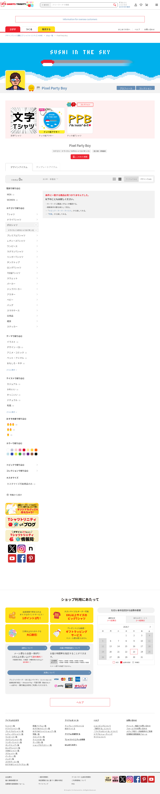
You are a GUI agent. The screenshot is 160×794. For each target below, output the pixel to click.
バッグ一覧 (9, 759)
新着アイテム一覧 (39, 725)
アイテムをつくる (72, 720)
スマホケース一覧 (12, 761)
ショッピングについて (102, 725)
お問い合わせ (149, 29)
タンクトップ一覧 (12, 745)
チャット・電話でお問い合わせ (138, 725)
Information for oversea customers (80, 19)
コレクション (145, 88)
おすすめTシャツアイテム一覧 (17, 764)
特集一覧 (36, 734)
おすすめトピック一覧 (41, 728)
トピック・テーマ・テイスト (60, 210)
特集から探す (16, 494)
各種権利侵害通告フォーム (136, 734)
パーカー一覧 (10, 756)
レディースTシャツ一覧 (14, 734)
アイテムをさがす (12, 720)
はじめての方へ (71, 744)
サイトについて (100, 736)
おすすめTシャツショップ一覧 (44, 731)
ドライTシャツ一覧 (12, 728)
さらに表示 (10, 370)
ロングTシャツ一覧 (12, 748)
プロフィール (126, 88)
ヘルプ (137, 29)
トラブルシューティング (103, 734)
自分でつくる (70, 728)
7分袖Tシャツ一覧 (12, 750)
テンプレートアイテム (46, 167)
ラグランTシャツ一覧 (13, 739)
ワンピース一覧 (11, 736)
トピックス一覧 (39, 736)
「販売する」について (102, 728)
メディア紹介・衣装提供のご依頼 (139, 731)
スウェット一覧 (11, 753)
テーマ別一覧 (38, 742)
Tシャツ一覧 (10, 725)
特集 (50, 214)
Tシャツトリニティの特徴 (75, 739)
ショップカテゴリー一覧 (42, 745)
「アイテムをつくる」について (106, 731)
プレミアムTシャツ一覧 (14, 731)
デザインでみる (146, 179)
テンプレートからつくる (74, 725)
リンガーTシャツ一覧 (13, 742)
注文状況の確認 (124, 7)
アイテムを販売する (72, 734)
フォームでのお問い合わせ (136, 728)
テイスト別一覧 (39, 739)
